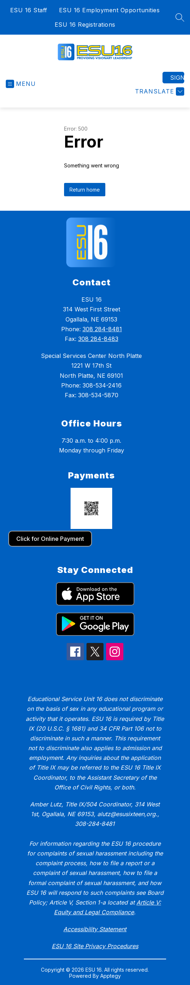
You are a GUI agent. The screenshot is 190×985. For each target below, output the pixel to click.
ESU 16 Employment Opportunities (109, 10)
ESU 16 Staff (28, 10)
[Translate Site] (158, 91)
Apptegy (110, 976)
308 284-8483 (98, 338)
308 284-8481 (102, 329)
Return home (84, 190)
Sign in (177, 77)
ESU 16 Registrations (85, 24)
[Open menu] (21, 83)
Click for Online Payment (50, 538)
